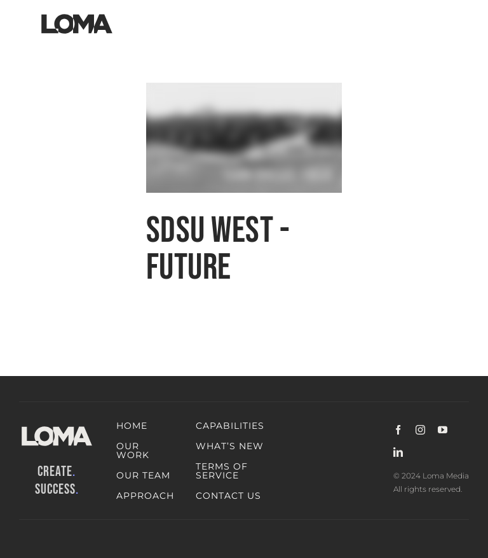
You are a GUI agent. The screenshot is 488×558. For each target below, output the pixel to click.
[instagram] (420, 430)
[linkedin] (398, 452)
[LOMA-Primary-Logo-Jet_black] (77, 14)
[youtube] (442, 430)
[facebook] (398, 430)
